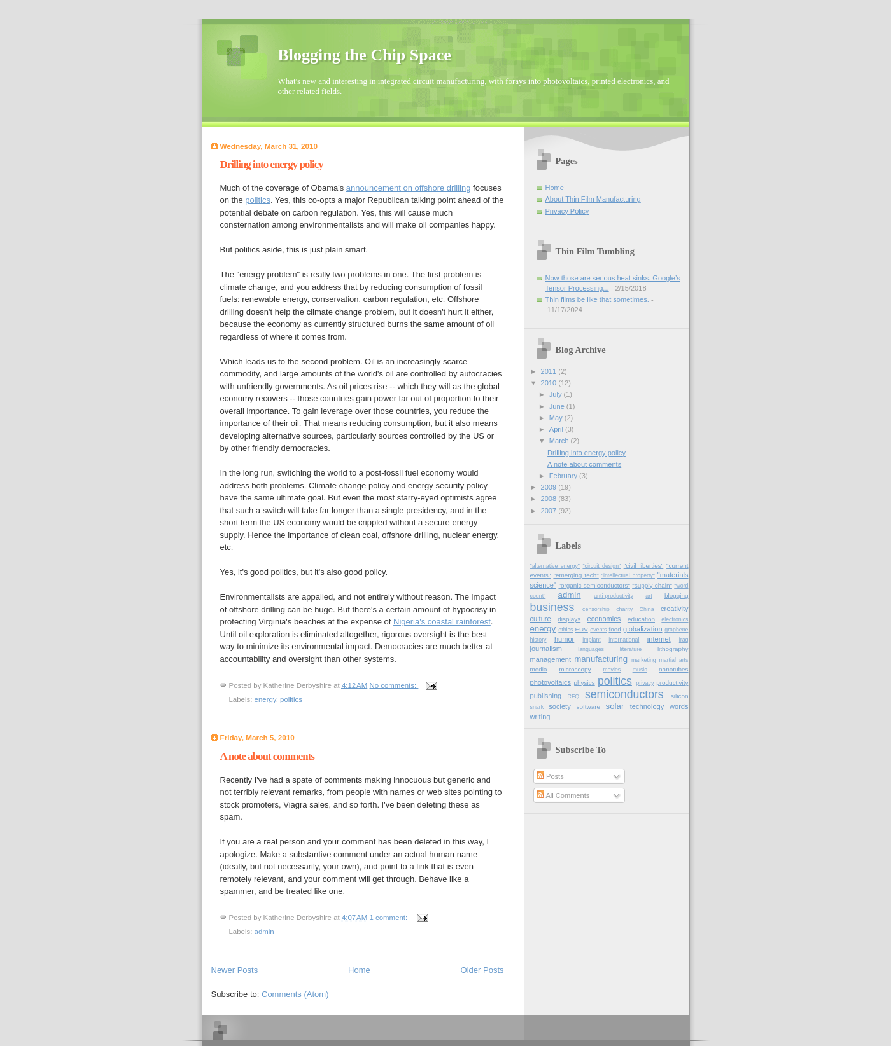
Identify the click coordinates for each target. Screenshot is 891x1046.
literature (631, 649)
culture (540, 619)
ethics (565, 629)
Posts (550, 776)
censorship (596, 609)
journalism (546, 648)
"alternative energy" (555, 566)
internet (659, 639)
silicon (680, 695)
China (647, 609)
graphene (676, 629)
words (679, 706)
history (538, 640)
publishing (546, 695)
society (559, 706)
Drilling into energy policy (271, 164)
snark (537, 707)
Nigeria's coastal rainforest (442, 621)
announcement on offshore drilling (408, 188)
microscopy (575, 669)
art (648, 596)
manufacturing (601, 659)
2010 (550, 383)
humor (564, 639)
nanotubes (673, 669)
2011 (550, 371)
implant (591, 640)
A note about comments (267, 756)
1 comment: (389, 917)
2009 (550, 487)
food (614, 629)
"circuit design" (601, 566)
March (560, 440)
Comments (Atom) (295, 994)
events (598, 629)
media (538, 669)
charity (624, 609)
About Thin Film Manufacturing (593, 199)
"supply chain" (652, 585)
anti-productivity (613, 596)
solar (615, 706)
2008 (550, 498)
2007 (550, 510)
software (589, 706)
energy (265, 699)
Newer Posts (234, 970)
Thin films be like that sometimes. (597, 299)
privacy (645, 683)
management (550, 659)
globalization (642, 629)
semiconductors (624, 694)
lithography (673, 648)
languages (591, 649)
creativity (675, 608)
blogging (676, 595)
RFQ (574, 696)
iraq (684, 640)
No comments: (393, 685)
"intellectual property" (628, 575)
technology (647, 706)
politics (257, 200)
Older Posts (482, 970)
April (557, 429)
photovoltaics (550, 682)
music (640, 669)
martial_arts (673, 660)
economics (604, 619)
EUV (581, 629)
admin (264, 931)
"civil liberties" (644, 565)
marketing (643, 660)
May (557, 418)
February (564, 475)
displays (569, 619)
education (641, 619)
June (557, 406)
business (552, 607)
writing (540, 716)
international (623, 640)
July (556, 394)
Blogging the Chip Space (364, 55)
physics (584, 682)
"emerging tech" (575, 575)
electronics (674, 619)
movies (612, 669)
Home (359, 970)
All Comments (563, 795)
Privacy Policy (567, 211)
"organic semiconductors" (593, 585)
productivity (672, 682)
